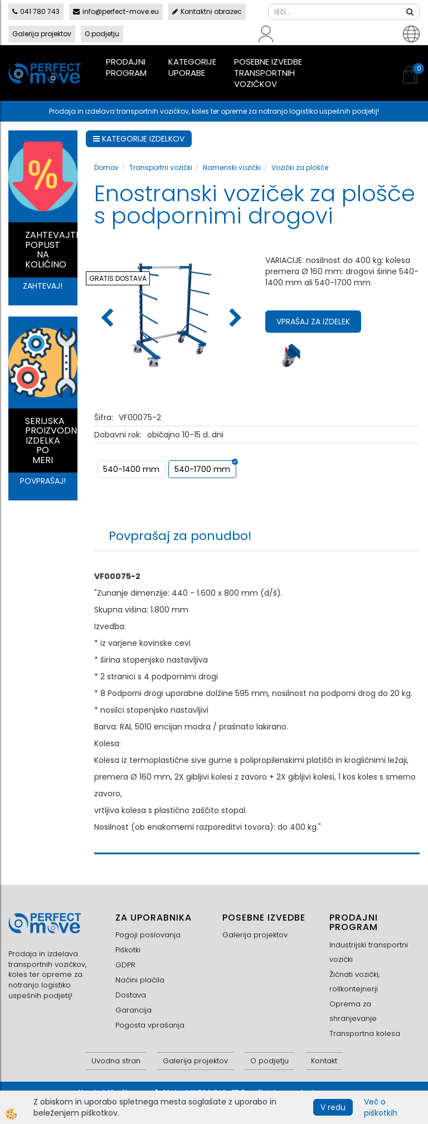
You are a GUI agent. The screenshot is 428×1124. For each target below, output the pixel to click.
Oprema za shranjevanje (353, 1011)
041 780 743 (36, 11)
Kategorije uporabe (192, 67)
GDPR (125, 965)
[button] (234, 318)
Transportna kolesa (364, 1033)
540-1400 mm (131, 469)
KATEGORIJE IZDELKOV (138, 138)
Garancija (133, 1010)
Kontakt (324, 1060)
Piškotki (127, 950)
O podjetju (102, 33)
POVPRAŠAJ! (43, 480)
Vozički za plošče (299, 167)
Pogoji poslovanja (148, 935)
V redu (333, 1107)
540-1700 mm (202, 469)
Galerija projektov (41, 33)
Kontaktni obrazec (207, 11)
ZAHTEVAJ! (42, 285)
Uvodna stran (115, 1060)
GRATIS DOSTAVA (118, 278)
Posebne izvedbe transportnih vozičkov (268, 73)
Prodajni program (126, 67)
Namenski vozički (232, 167)
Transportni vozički (160, 167)
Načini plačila (139, 980)
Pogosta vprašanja (149, 1025)
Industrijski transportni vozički (368, 952)
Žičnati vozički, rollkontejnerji (354, 981)
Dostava (130, 995)
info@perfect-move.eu (116, 11)
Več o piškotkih (380, 1107)
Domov (106, 167)
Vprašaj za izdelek (313, 321)
